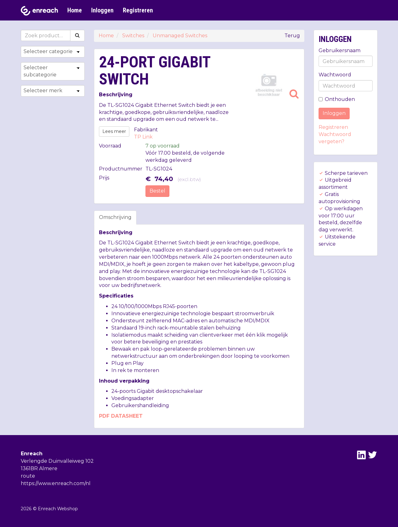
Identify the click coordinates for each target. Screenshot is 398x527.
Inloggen (102, 10)
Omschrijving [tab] (115, 217)
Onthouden (337, 99)
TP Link (143, 137)
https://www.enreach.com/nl (56, 483)
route (28, 476)
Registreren (138, 10)
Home (74, 10)
